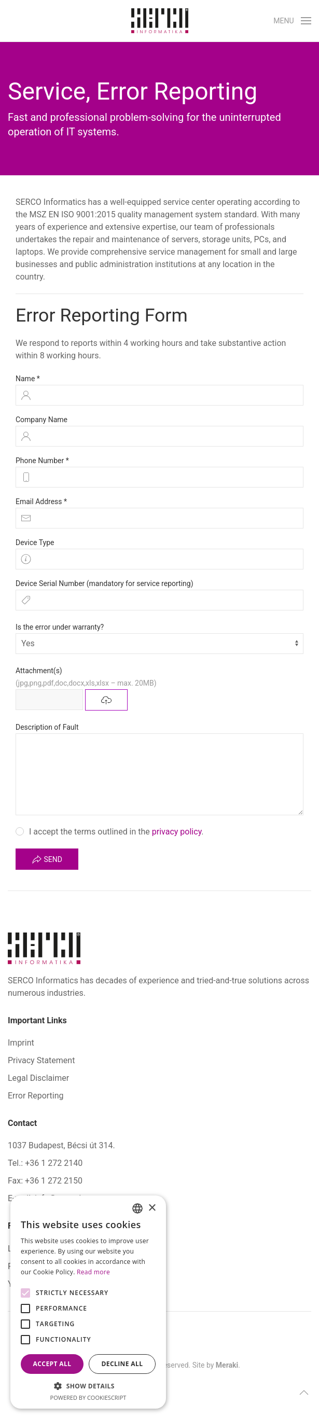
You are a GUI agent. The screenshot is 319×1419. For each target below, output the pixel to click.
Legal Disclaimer (38, 1078)
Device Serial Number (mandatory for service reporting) (104, 583)
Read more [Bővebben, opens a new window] (93, 1272)
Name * (28, 378)
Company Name (41, 419)
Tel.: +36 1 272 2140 (45, 1163)
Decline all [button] (122, 1363)
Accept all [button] (52, 1363)
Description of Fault (47, 727)
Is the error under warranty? (60, 627)
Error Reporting (36, 1096)
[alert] (88, 1302)
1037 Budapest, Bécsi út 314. (61, 1145)
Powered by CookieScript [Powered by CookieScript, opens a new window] (88, 1397)
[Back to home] (159, 20)
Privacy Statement (41, 1060)
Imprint (21, 1043)
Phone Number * (42, 460)
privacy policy (177, 832)
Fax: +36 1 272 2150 (45, 1181)
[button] (292, 20)
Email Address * (41, 501)
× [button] (152, 1208)
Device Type (35, 542)
